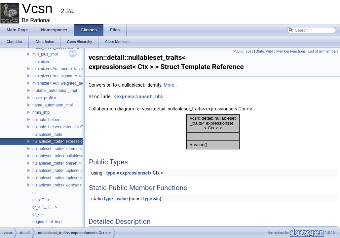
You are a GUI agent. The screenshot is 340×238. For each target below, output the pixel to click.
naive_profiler (44, 98)
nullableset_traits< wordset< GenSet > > (67, 185)
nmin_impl (41, 112)
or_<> (37, 214)
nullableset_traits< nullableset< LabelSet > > (71, 156)
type (110, 173)
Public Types (243, 51)
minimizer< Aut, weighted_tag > (60, 83)
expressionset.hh (138, 97)
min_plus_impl (45, 54)
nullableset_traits (47, 134)
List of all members (323, 51)
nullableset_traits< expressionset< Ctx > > (69, 141)
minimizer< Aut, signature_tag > (60, 76)
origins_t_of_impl (47, 221)
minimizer (40, 62)
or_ (35, 192)
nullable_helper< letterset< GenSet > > (66, 127)
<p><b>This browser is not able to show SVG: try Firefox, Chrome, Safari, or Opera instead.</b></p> (213, 131)
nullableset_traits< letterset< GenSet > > (67, 148)
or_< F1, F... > (44, 207)
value (122, 198)
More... (171, 85)
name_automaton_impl (52, 105)
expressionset (134, 173)
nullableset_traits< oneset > (56, 163)
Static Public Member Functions (281, 51)
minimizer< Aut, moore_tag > (57, 68)
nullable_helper (45, 119)
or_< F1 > (41, 200)
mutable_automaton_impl (54, 90)
